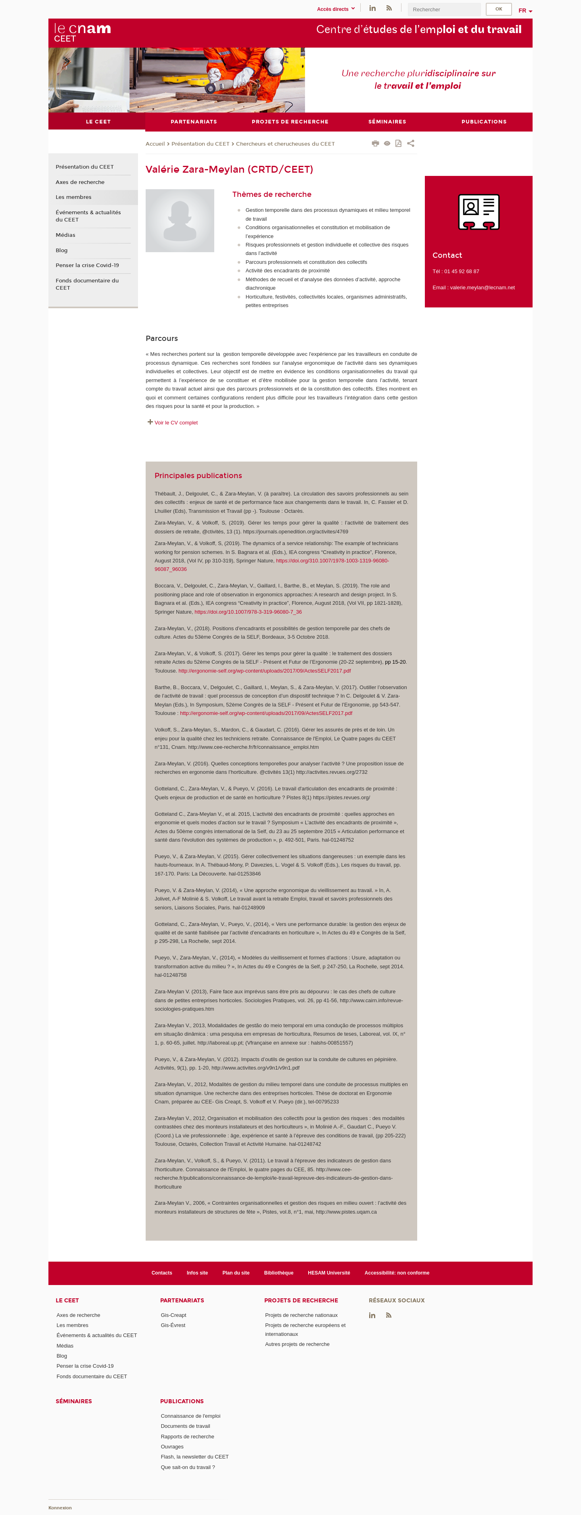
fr (523, 10)
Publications (182, 1401)
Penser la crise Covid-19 (87, 265)
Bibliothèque (279, 1273)
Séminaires (74, 1401)
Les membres (74, 197)
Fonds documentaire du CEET (87, 284)
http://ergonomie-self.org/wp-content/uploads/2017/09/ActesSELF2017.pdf (265, 670)
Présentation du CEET (200, 143)
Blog (62, 250)
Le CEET (67, 1300)
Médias (65, 235)
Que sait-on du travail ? (188, 1467)
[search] (444, 9)
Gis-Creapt (173, 1315)
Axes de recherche (80, 182)
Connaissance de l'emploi (191, 1416)
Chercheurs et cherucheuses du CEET (285, 143)
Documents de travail (185, 1426)
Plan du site (236, 1273)
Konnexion (60, 1508)
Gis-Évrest (173, 1325)
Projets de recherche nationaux (301, 1315)
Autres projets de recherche (297, 1344)
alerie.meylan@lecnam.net (484, 287)
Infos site (197, 1273)
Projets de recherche (301, 1300)
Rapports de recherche (187, 1436)
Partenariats (182, 1300)
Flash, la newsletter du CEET (195, 1457)
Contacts (162, 1273)
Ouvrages (172, 1447)
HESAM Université (329, 1273)
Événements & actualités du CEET (88, 216)
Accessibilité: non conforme (397, 1273)
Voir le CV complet (176, 422)
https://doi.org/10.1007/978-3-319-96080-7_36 (248, 611)
